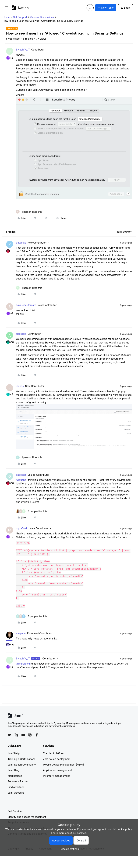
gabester (21, 474)
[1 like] (29, 212)
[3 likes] (31, 511)
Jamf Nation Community (22, 764)
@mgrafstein (23, 663)
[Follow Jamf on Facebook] (36, 735)
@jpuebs (21, 479)
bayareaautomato (26, 305)
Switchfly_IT (23, 49)
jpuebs (20, 386)
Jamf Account (16, 792)
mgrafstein (22, 528)
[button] (7, 8)
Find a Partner (16, 787)
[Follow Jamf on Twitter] (9, 735)
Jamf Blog (13, 770)
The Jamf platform (53, 753)
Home (6, 17)
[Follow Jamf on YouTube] (23, 735)
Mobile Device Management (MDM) (63, 764)
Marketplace (15, 775)
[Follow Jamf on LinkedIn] (16, 735)
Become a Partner (18, 781)
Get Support (20, 17)
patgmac (21, 242)
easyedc (21, 633)
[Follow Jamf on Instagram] (30, 735)
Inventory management (56, 775)
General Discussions (42, 17)
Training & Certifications (22, 758)
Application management (57, 770)
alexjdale (21, 333)
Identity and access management (27, 816)
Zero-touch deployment (56, 758)
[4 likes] (31, 616)
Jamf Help (14, 753)
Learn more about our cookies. (69, 832)
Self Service (15, 811)
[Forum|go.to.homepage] (20, 7)
